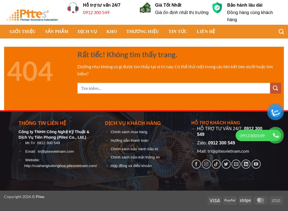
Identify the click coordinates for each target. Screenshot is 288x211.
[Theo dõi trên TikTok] (216, 164)
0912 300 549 (96, 12)
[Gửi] (275, 88)
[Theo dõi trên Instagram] (206, 164)
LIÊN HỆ (206, 31)
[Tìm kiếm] (278, 31)
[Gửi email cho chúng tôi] (236, 164)
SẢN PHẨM (56, 31)
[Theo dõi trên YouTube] (256, 164)
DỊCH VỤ (87, 31)
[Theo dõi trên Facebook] (196, 164)
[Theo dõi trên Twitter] (226, 164)
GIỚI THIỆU (23, 31)
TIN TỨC (177, 31)
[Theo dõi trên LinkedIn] (246, 164)
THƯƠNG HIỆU (142, 31)
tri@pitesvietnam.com (56, 151)
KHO (111, 31)
